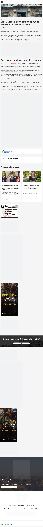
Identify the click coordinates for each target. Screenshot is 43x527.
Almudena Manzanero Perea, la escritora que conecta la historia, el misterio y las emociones (31, 187)
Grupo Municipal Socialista (31, 34)
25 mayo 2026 (5, 199)
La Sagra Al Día (30, 505)
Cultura (28, 183)
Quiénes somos (12, 505)
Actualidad (3, 27)
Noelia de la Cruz (16, 63)
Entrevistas (31, 183)
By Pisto (37, 508)
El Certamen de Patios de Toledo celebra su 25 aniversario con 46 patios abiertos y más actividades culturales (10, 187)
